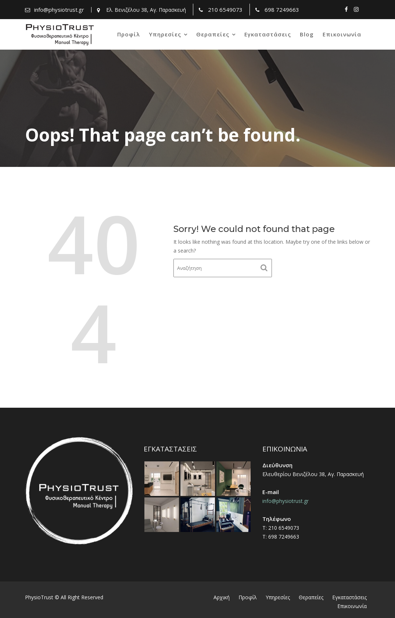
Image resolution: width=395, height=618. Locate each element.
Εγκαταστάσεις (267, 34)
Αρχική (221, 597)
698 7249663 (282, 9)
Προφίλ (128, 34)
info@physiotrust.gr (59, 9)
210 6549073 (225, 9)
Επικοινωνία (342, 34)
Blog (307, 34)
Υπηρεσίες (165, 34)
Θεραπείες (212, 34)
